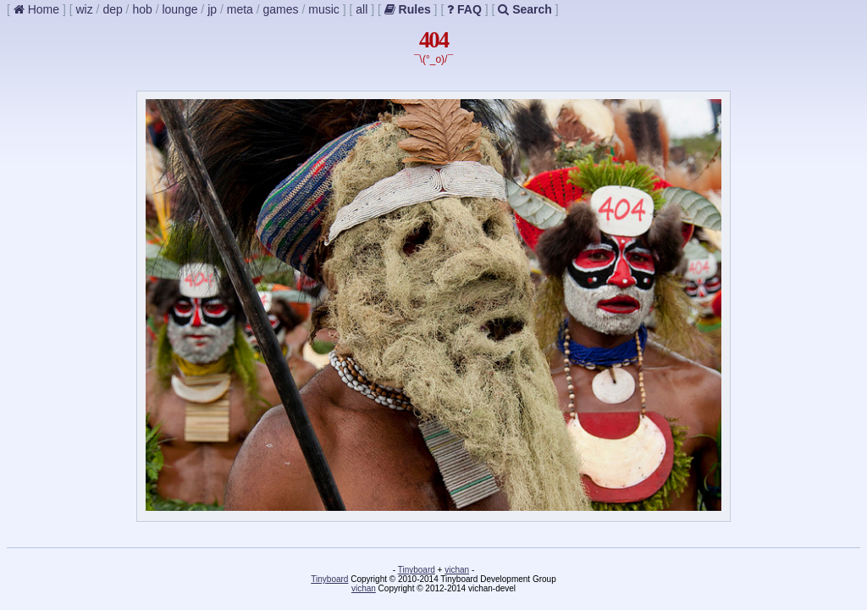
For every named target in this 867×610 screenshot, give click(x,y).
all (361, 9)
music (324, 9)
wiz (83, 9)
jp (212, 9)
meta (240, 9)
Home (36, 9)
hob (142, 9)
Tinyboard (416, 569)
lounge (179, 9)
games (281, 9)
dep (112, 9)
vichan (457, 569)
